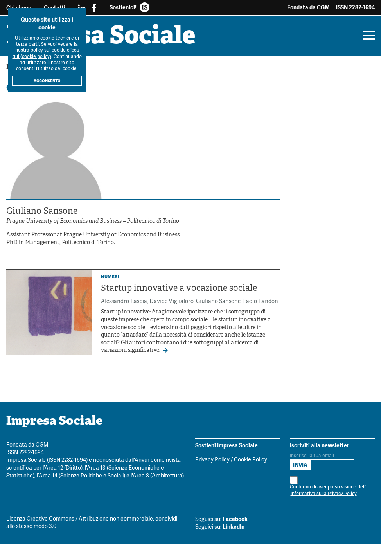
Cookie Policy (250, 460)
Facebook (235, 518)
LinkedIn (233, 526)
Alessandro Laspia (124, 301)
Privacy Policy (212, 460)
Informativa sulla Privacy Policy (324, 494)
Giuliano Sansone (218, 301)
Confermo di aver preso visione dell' (328, 486)
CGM (323, 7)
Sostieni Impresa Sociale (226, 445)
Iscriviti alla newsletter (319, 445)
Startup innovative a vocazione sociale (179, 288)
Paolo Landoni (261, 301)
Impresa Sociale (101, 37)
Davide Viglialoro (171, 301)
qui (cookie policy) (32, 56)
